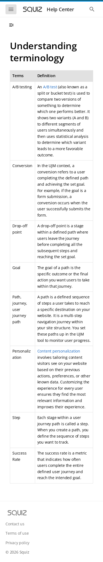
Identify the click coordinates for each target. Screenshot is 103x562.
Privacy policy (17, 542)
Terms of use (17, 533)
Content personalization (58, 351)
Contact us (14, 523)
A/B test (50, 86)
